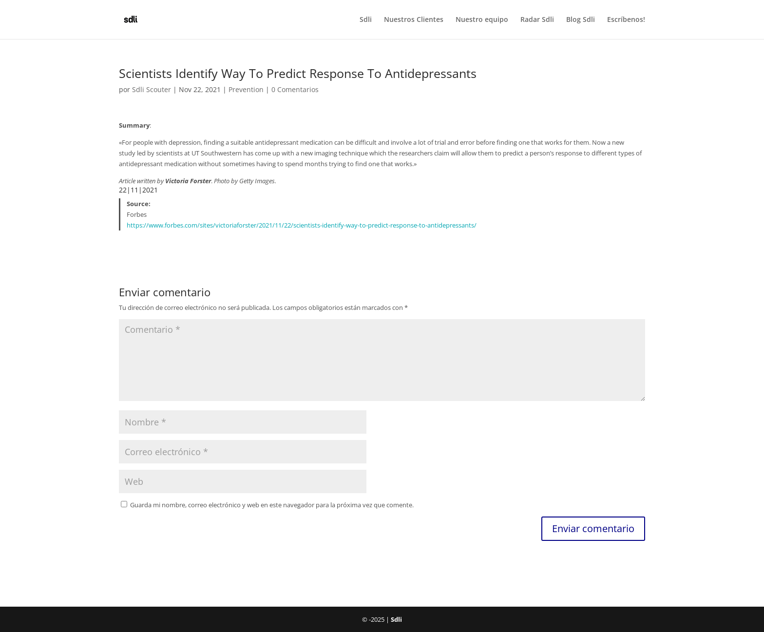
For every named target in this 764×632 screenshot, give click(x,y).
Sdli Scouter (151, 89)
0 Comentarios (295, 89)
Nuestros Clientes (413, 20)
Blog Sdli (580, 20)
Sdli (366, 20)
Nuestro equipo (482, 20)
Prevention (246, 89)
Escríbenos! (626, 20)
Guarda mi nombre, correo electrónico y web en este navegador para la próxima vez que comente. (272, 504)
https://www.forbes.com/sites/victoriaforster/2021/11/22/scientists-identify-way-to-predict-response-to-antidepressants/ (302, 225)
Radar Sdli (537, 20)
